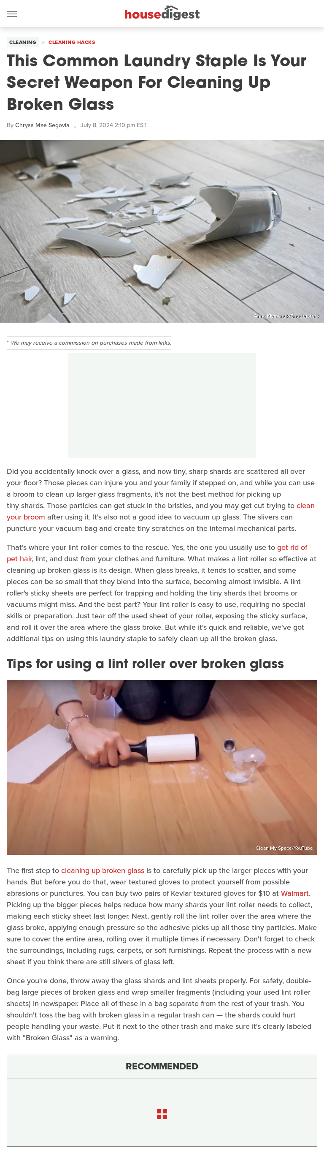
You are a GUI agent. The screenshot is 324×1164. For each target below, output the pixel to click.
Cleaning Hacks (72, 42)
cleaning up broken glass (102, 870)
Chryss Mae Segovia (42, 125)
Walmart (295, 893)
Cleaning (22, 42)
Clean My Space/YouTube (284, 848)
